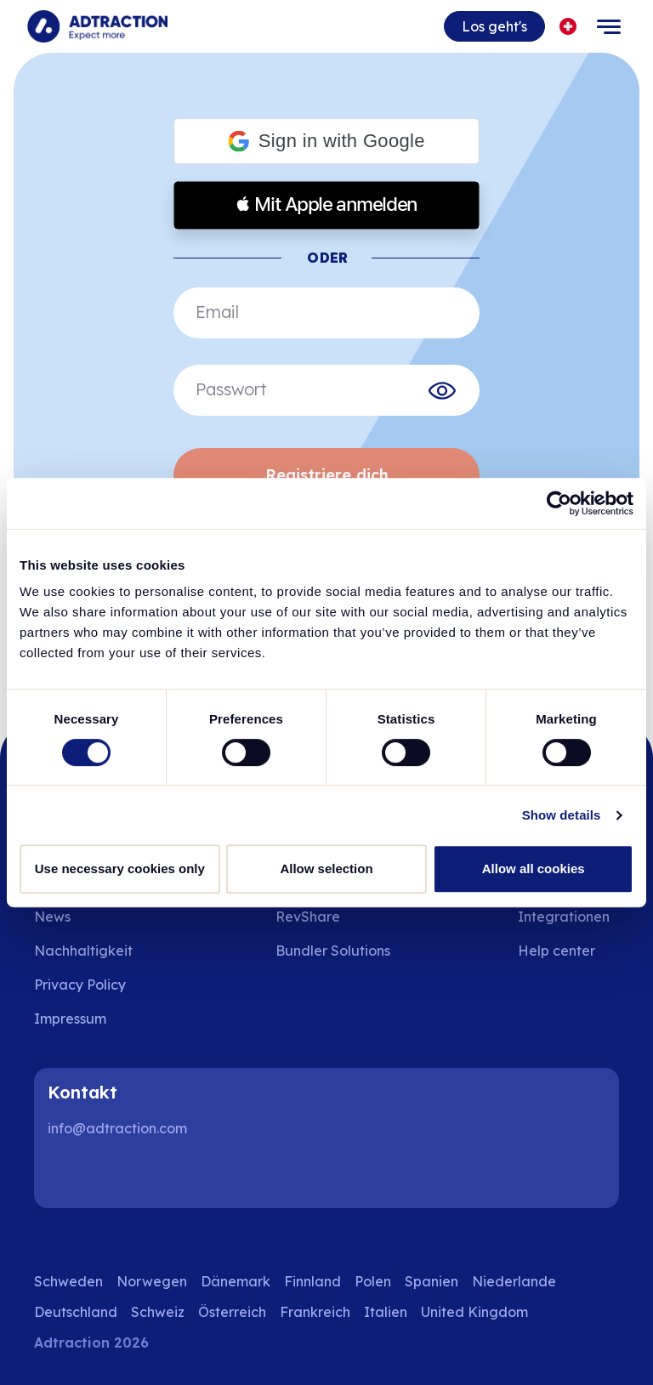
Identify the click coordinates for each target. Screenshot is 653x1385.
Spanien (431, 1281)
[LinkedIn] (68, 1174)
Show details (561, 815)
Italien (385, 1311)
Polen (373, 1281)
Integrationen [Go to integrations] (564, 916)
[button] (326, 141)
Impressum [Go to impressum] (70, 1018)
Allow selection (326, 868)
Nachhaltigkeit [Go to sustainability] (83, 950)
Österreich (232, 1311)
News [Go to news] (52, 916)
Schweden (68, 1281)
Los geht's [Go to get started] (494, 26)
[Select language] (568, 27)
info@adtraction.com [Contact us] (117, 1128)
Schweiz (158, 1311)
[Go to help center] (568, 950)
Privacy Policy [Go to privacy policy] (80, 984)
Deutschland (75, 1311)
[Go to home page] (97, 26)
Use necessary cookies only (120, 868)
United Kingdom (474, 1311)
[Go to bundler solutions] (344, 950)
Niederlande (514, 1281)
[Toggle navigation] (609, 26)
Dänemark (235, 1281)
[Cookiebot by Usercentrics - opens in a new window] (559, 503)
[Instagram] (122, 1174)
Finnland (312, 1281)
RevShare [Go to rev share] (307, 916)
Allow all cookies (533, 868)
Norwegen (151, 1281)
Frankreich (315, 1311)
